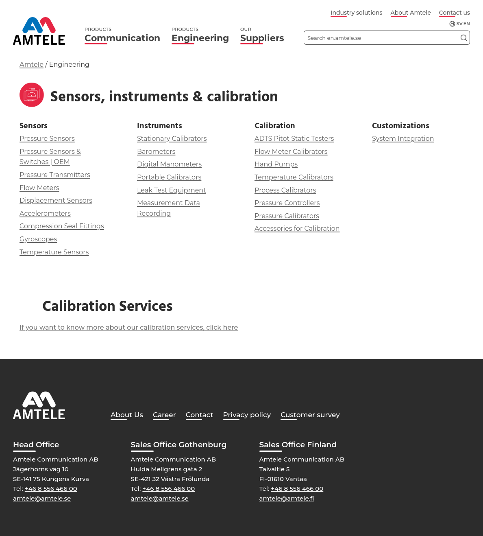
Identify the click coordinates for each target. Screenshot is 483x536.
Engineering (200, 34)
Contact (199, 415)
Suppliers (262, 34)
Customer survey (310, 415)
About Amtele (411, 12)
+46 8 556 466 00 (51, 488)
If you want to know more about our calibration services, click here (129, 327)
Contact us (454, 12)
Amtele (32, 64)
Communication (122, 34)
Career (164, 415)
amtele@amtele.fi (286, 498)
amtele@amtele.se (42, 498)
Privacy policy (247, 415)
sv (460, 24)
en (466, 24)
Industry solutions (356, 12)
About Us (127, 415)
